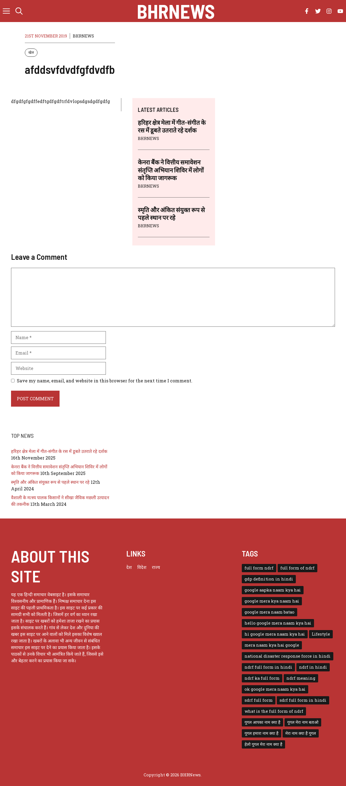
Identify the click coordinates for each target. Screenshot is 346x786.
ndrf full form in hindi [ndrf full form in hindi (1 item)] (268, 667)
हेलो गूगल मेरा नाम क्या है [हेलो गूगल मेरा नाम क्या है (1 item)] (263, 744)
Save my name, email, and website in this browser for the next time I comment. (104, 380)
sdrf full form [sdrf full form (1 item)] (259, 700)
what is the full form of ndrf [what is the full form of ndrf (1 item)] (274, 711)
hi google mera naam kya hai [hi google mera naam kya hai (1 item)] (275, 634)
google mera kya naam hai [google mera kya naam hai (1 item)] (272, 601)
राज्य (156, 567)
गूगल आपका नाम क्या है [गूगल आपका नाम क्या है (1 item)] (262, 722)
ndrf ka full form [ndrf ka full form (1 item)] (262, 678)
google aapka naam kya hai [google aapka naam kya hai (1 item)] (273, 590)
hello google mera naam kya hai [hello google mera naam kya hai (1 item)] (278, 623)
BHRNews (176, 11)
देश (129, 567)
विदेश (141, 567)
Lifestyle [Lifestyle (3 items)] (321, 634)
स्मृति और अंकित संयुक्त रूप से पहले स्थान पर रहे (50, 482)
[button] (19, 11)
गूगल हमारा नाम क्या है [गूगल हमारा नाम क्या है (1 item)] (261, 733)
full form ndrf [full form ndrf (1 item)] (259, 568)
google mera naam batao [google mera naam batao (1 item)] (269, 612)
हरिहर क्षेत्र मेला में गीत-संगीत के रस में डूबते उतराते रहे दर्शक (59, 451)
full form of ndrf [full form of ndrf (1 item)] (297, 568)
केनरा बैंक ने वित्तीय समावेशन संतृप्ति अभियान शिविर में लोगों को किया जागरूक (171, 169)
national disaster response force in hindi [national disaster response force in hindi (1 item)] (288, 656)
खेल (31, 52)
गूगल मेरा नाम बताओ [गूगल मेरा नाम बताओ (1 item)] (302, 722)
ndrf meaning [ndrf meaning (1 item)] (300, 678)
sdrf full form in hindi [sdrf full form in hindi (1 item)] (303, 700)
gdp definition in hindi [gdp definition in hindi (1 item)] (269, 579)
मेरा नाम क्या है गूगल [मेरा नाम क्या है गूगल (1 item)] (300, 733)
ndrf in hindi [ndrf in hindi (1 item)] (313, 667)
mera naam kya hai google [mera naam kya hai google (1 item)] (272, 645)
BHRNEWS (83, 36)
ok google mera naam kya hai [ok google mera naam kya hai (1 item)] (275, 689)
